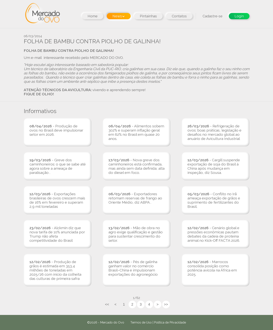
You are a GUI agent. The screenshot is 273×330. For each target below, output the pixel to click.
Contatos (179, 16)
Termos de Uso (141, 322)
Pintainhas (148, 16)
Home (93, 16)
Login (239, 16)
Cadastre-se (212, 16)
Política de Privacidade (170, 322)
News (118, 16)
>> (166, 304)
